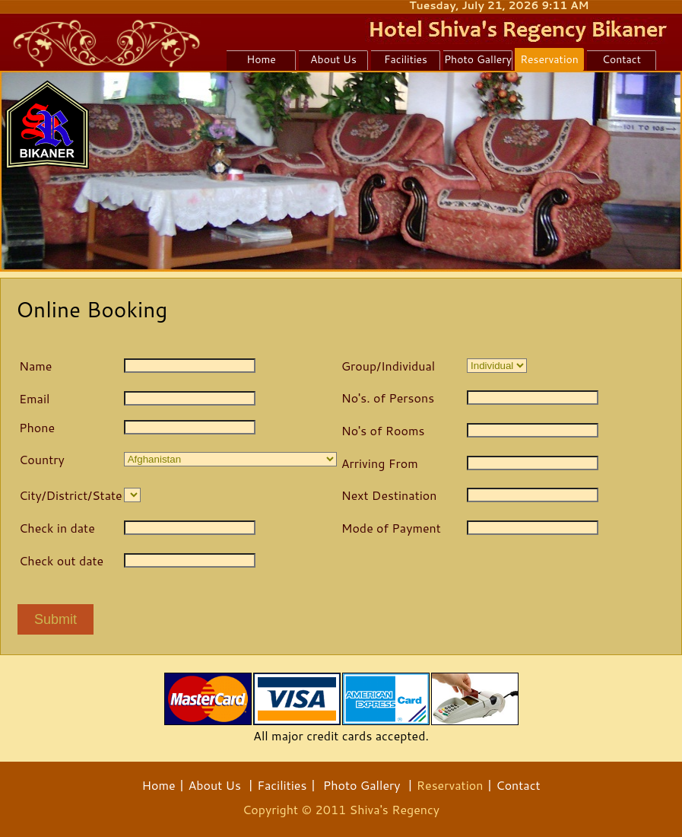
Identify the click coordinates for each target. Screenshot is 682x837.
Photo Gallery (362, 785)
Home (158, 785)
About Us (214, 785)
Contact (518, 785)
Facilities (281, 785)
